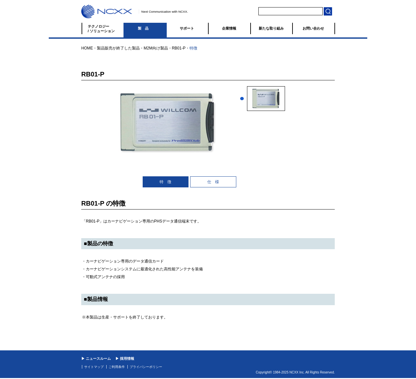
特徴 (193, 48)
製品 (145, 28)
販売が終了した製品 (122, 48)
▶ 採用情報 (124, 358)
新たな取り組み (271, 28)
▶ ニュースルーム (96, 358)
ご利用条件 (117, 367)
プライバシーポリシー (146, 367)
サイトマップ (94, 367)
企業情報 (229, 28)
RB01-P (179, 48)
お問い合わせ (313, 28)
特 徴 (165, 182)
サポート (187, 28)
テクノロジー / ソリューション (101, 28)
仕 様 (213, 182)
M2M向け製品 (156, 48)
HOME (87, 48)
